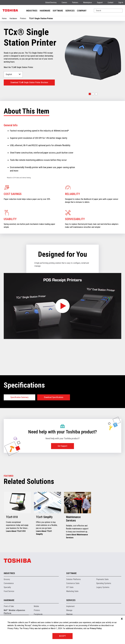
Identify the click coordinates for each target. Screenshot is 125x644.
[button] (90, 94)
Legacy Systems (102, 587)
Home (4, 18)
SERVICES (70, 10)
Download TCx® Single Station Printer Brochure (29, 82)
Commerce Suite (72, 583)
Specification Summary (19, 397)
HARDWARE (45, 10)
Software (71, 573)
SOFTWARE (58, 10)
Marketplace (87, 2)
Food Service (9, 591)
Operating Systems (103, 583)
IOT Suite (69, 587)
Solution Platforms (73, 579)
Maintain (69, 614)
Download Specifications (53, 397)
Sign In (120, 2)
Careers (64, 2)
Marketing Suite (72, 591)
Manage (69, 610)
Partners (75, 2)
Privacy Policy (96, 628)
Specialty (7, 587)
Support (100, 2)
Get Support (62, 446)
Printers (23, 18)
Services (70, 600)
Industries (9, 573)
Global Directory (51, 2)
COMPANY (81, 10)
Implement (70, 606)
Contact (110, 2)
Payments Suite (102, 579)
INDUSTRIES (31, 10)
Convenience (9, 583)
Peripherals (38, 614)
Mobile (36, 606)
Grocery (7, 579)
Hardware (13, 18)
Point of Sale (9, 606)
